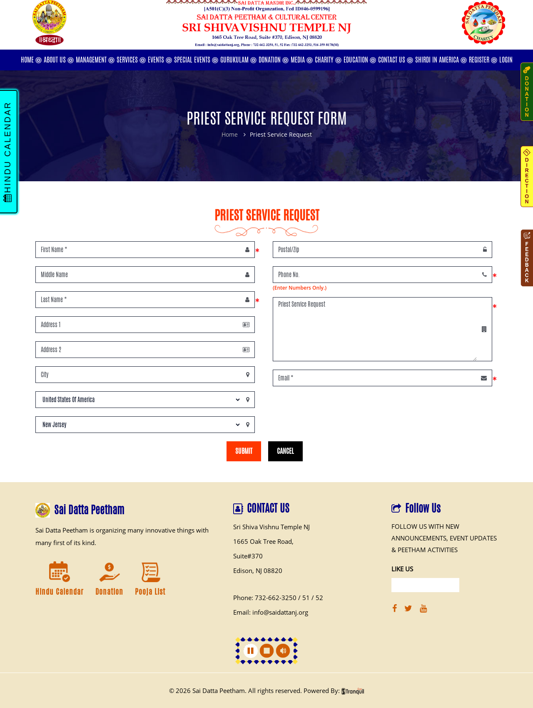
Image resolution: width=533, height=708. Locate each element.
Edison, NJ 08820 (257, 570)
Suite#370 (248, 556)
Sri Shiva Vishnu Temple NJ (271, 527)
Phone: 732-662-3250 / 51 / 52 (278, 597)
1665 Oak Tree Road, (263, 541)
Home (230, 134)
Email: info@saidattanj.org (270, 612)
